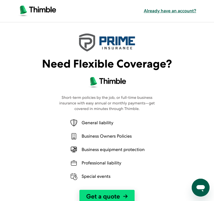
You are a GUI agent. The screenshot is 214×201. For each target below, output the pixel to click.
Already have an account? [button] (170, 10)
